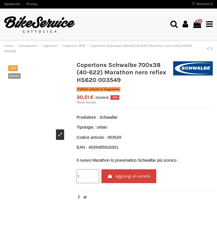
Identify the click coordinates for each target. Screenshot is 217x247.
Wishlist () (202, 4)
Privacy (31, 4)
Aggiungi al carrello (128, 176)
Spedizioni (12, 4)
